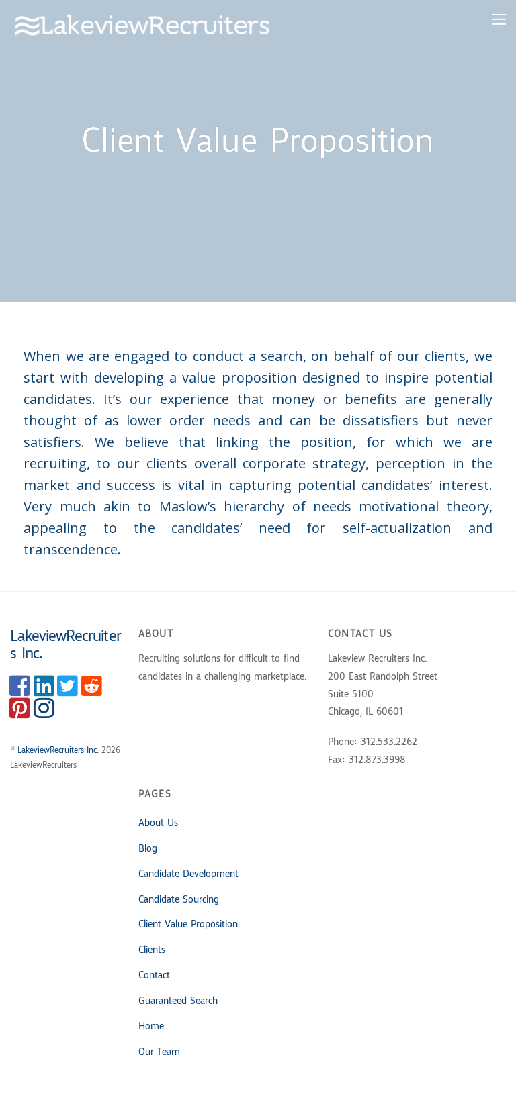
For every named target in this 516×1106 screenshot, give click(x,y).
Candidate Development (188, 874)
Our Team (159, 1052)
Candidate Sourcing (178, 900)
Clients (151, 950)
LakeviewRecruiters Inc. (58, 751)
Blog (147, 849)
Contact (154, 976)
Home (151, 1027)
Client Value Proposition (188, 924)
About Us (158, 823)
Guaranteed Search (178, 1001)
